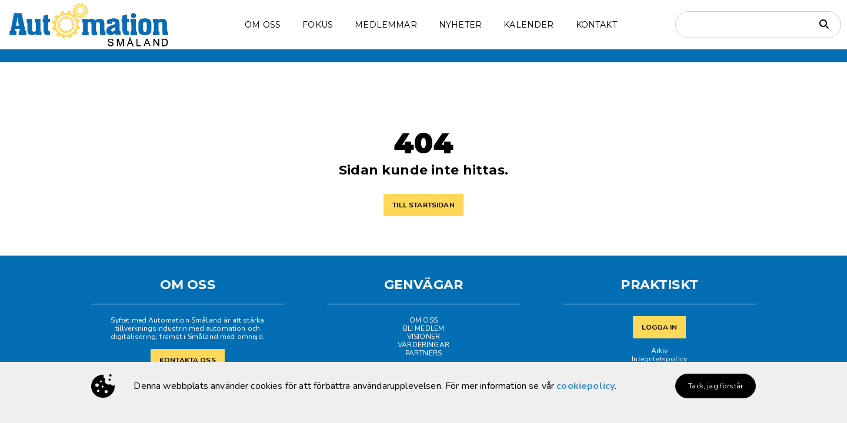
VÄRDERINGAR (423, 345)
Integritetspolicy (659, 359)
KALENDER (528, 24)
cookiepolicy (585, 386)
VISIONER (423, 336)
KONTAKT (596, 24)
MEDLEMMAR (385, 24)
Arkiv (659, 350)
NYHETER (460, 24)
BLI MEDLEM (424, 328)
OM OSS (263, 24)
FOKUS (317, 24)
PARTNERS (423, 353)
